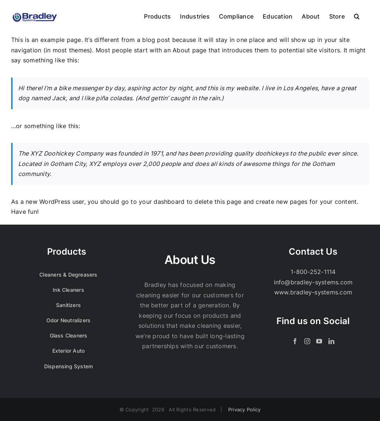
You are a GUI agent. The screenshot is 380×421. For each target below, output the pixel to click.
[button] (357, 15)
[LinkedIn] (331, 341)
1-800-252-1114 (313, 271)
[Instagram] (307, 341)
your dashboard (161, 201)
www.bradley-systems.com (313, 292)
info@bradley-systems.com (313, 282)
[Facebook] (295, 341)
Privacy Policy (244, 409)
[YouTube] (319, 341)
